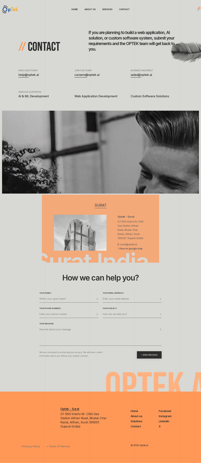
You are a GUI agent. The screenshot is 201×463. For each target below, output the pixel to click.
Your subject (110, 308)
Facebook (165, 411)
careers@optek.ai (86, 75)
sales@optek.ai (141, 75)
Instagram (165, 416)
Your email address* (113, 293)
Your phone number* (50, 308)
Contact (124, 9)
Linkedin (164, 421)
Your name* (45, 293)
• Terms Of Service (58, 446)
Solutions (136, 421)
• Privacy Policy (30, 446)
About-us (136, 416)
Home (74, 9)
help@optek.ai (28, 75)
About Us (90, 9)
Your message (46, 323)
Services (107, 9)
